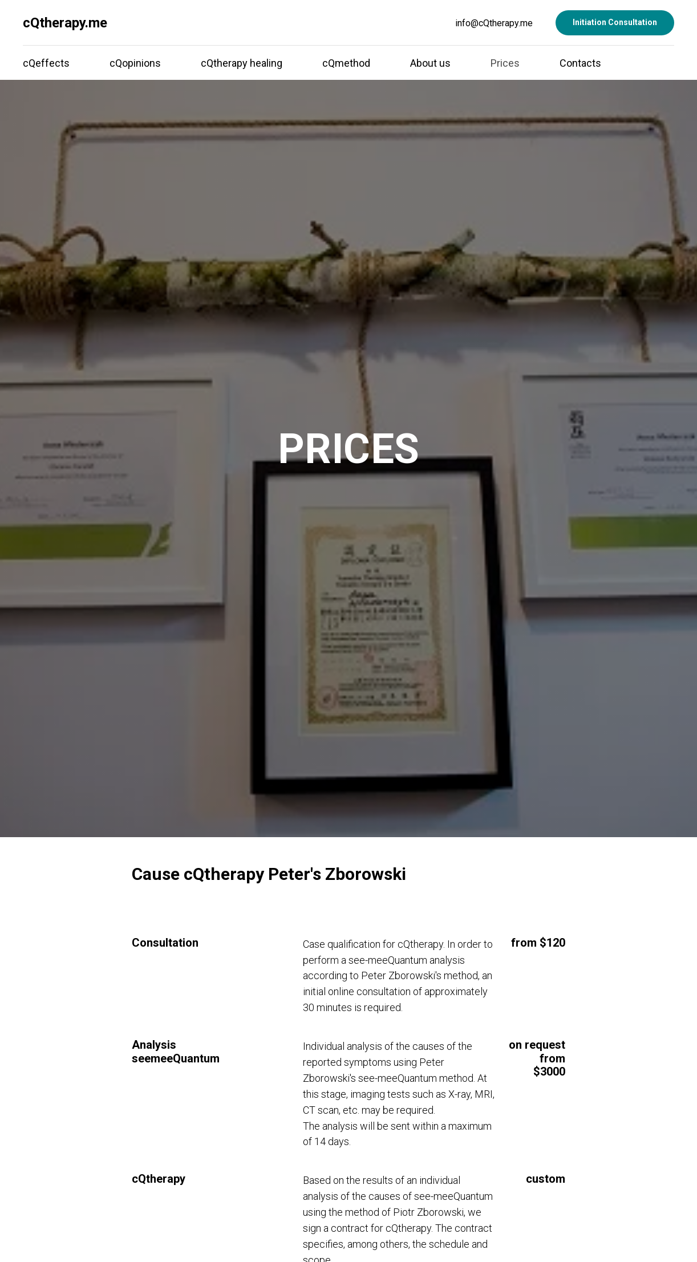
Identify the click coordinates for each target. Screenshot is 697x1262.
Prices (505, 63)
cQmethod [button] (346, 63)
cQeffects (46, 63)
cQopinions (135, 63)
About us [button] (430, 63)
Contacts (580, 63)
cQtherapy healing (241, 63)
